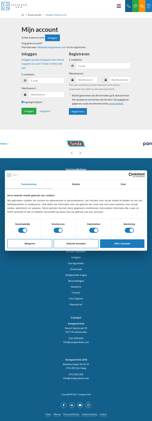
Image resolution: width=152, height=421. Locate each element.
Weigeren (29, 243)
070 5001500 (76, 374)
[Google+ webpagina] (88, 405)
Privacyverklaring (71, 414)
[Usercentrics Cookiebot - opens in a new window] (131, 175)
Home (48, 414)
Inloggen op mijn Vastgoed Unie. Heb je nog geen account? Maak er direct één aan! (42, 63)
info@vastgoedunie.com (76, 342)
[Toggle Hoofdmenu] (148, 6)
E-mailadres (27, 74)
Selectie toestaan (76, 243)
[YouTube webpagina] (80, 405)
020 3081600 (76, 338)
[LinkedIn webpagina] (72, 405)
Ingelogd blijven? (32, 102)
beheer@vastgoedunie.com (52, 47)
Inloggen (52, 37)
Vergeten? (45, 111)
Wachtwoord (28, 88)
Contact (103, 414)
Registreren (78, 111)
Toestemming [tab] (28, 184)
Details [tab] (76, 184)
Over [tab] (123, 184)
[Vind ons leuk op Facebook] (64, 405)
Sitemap (57, 414)
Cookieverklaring (89, 414)
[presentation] (72, 153)
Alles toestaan (122, 243)
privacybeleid (115, 103)
